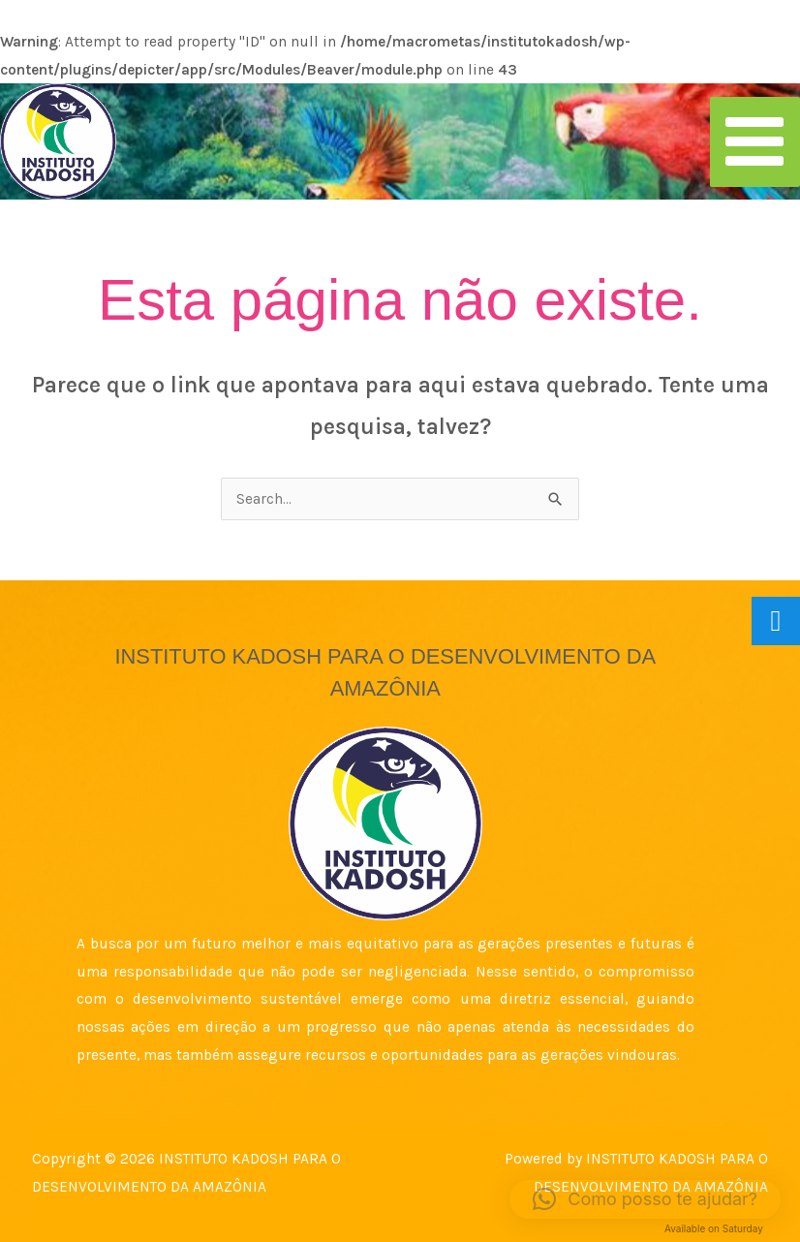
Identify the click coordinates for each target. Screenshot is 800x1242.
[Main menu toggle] (755, 142)
